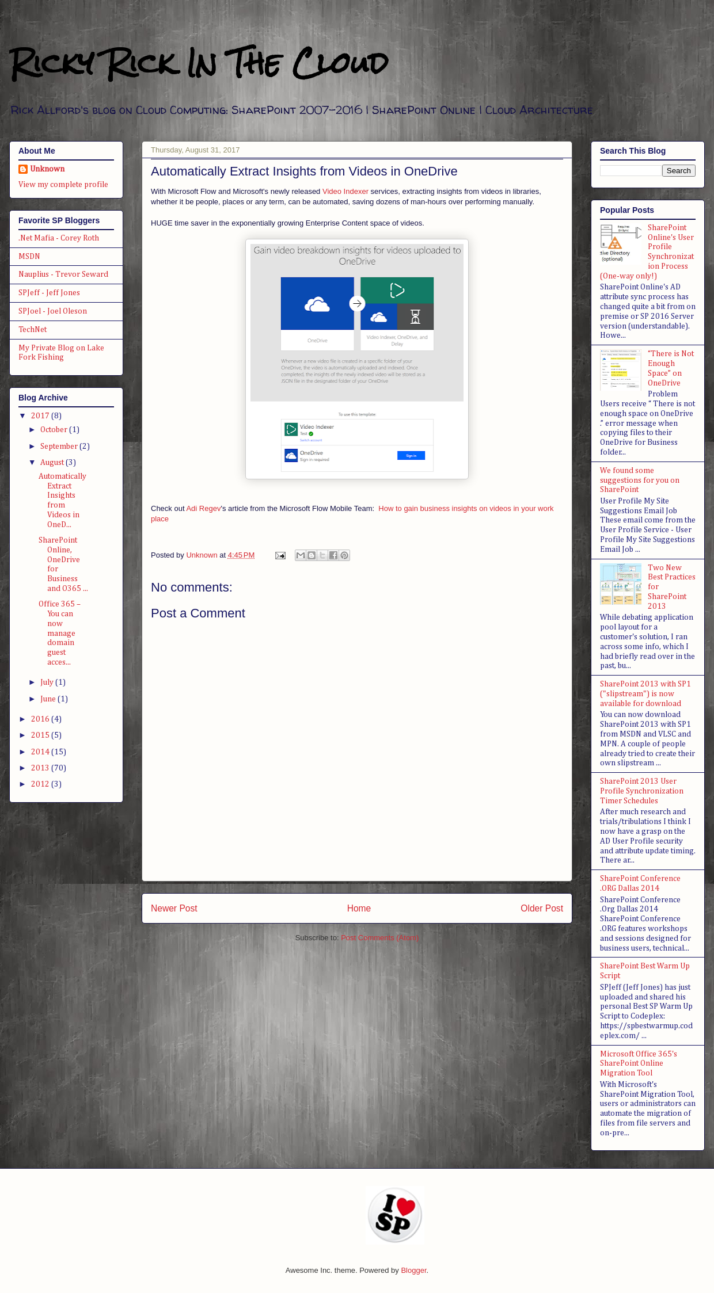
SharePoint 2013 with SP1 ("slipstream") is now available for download (645, 694)
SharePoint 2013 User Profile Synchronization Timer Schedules (641, 791)
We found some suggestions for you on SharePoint (639, 480)
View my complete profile (63, 185)
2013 (41, 768)
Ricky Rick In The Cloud (198, 63)
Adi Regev (203, 508)
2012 (41, 784)
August (53, 463)
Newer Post (174, 908)
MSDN (29, 257)
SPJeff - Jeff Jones (49, 293)
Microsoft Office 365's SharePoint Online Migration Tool (638, 1064)
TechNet (32, 330)
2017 (41, 416)
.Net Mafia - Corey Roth (58, 238)
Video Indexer (345, 191)
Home (359, 908)
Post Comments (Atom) (380, 937)
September (59, 447)
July (47, 682)
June (49, 699)
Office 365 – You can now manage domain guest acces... (60, 633)
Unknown (47, 169)
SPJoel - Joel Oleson (52, 311)
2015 (41, 735)
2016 (41, 719)
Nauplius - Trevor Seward (63, 274)
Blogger (413, 1270)
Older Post (542, 908)
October (54, 430)
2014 (41, 752)
